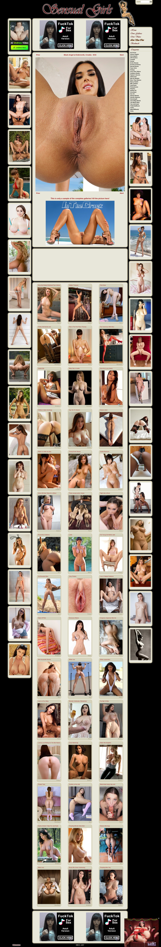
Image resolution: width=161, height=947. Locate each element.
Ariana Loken (103, 410)
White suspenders (105, 659)
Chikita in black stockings (45, 410)
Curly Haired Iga (73, 742)
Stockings (57, 364)
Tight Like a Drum (105, 493)
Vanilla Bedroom (104, 451)
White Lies (72, 659)
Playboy (132, 88)
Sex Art (132, 94)
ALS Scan (133, 52)
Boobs (89, 447)
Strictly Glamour (135, 97)
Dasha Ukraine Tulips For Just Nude (48, 826)
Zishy (132, 111)
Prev (38, 55)
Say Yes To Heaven (74, 410)
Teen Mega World (135, 100)
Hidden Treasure (73, 285)
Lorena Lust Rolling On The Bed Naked (49, 742)
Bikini (120, 447)
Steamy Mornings (105, 826)
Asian (89, 323)
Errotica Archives (135, 64)
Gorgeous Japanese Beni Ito (108, 618)
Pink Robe (103, 285)
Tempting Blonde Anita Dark (77, 826)
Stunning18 (133, 99)
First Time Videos (135, 71)
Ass (59, 572)
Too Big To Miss (104, 701)
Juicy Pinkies (72, 576)
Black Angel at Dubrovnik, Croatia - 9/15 (80, 55)
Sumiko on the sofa (74, 784)
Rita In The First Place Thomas (77, 326)
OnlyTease (133, 85)
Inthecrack (133, 76)
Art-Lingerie (133, 56)
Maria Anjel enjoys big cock (107, 784)
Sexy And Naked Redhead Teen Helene (49, 285)
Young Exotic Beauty (75, 451)
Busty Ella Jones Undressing (77, 867)
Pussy (120, 572)
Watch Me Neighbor (105, 742)
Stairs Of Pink (42, 618)
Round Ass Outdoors (44, 534)
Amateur (57, 406)
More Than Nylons (135, 80)
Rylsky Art (133, 90)
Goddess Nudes (135, 73)
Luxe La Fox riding (43, 701)
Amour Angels (134, 54)
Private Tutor (41, 784)
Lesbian (57, 489)
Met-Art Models (134, 78)
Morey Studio (134, 81)
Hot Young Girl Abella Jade (107, 534)
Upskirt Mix (41, 368)
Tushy (132, 107)
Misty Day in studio (74, 368)
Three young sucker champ (76, 493)
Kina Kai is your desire (106, 368)
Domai (132, 61)
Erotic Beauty (134, 63)
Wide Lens (41, 867)
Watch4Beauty (134, 109)
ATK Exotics (134, 57)
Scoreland (133, 92)
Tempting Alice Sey (105, 867)
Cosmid (132, 59)
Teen (58, 323)
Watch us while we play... (45, 451)
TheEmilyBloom (135, 106)
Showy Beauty (134, 95)
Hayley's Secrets (135, 75)
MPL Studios (134, 83)
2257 (82, 945)
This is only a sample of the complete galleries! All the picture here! (80, 198)
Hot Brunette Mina (43, 576)
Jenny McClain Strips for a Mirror (47, 493)
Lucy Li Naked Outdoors (107, 576)
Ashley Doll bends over (44, 326)
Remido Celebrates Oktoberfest (78, 701)
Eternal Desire (134, 66)
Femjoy (132, 69)
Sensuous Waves (74, 618)
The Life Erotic (134, 104)
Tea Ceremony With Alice (107, 326)
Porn (89, 364)
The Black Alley (135, 102)
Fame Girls (133, 68)
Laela (70, 534)
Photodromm (134, 87)
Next (122, 55)
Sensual (88, 406)
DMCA (78, 945)
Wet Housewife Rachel (44, 659)
